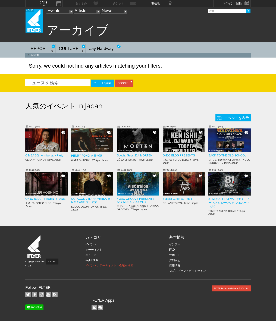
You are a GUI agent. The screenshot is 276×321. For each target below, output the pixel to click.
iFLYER (34, 247)
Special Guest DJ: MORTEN (134, 155)
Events (53, 10)
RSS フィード (55, 294)
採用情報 (174, 265)
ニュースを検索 (102, 83)
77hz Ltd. (52, 261)
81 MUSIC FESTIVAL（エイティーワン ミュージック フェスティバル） (228, 202)
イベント (91, 244)
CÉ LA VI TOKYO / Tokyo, (43, 159)
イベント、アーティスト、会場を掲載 (109, 265)
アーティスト (93, 249)
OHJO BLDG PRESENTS (179, 155)
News (107, 10)
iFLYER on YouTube (48, 294)
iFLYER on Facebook (34, 294)
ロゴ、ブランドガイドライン (187, 270)
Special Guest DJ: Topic (178, 198)
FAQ (172, 249)
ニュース (91, 254)
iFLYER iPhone (94, 307)
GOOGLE (122, 83)
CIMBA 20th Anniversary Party (44, 155)
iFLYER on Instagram (41, 294)
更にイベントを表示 (233, 118)
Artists (80, 10)
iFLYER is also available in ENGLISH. (231, 288)
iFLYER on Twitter (28, 294)
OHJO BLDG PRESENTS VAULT (46, 198)
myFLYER (91, 260)
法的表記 (174, 260)
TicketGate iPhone (100, 307)
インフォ (174, 244)
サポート (174, 254)
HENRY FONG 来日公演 (86, 155)
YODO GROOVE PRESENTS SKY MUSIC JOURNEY (135, 200)
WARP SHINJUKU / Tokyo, (89, 160)
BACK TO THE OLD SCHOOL (227, 155)
